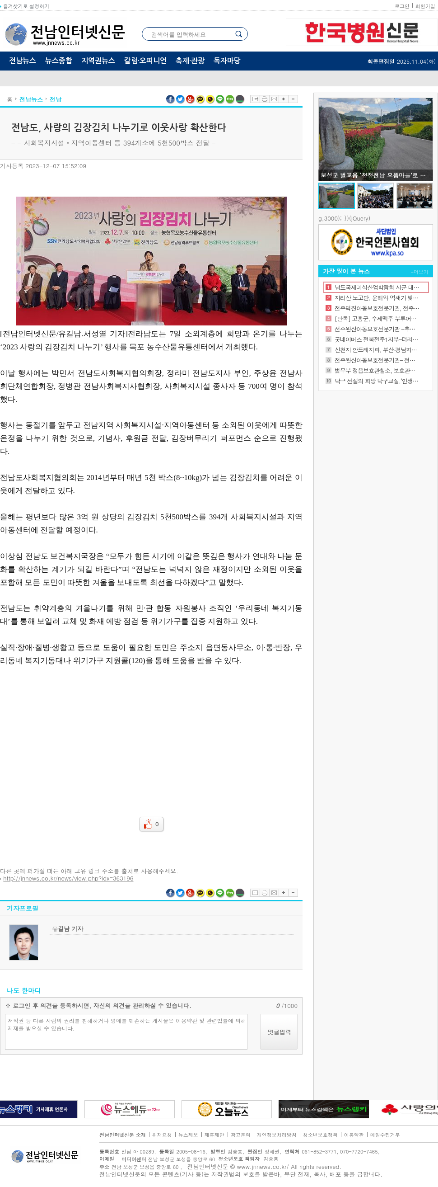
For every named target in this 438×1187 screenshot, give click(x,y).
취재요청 (162, 1134)
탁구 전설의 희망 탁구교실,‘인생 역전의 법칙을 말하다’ (377, 381)
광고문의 (241, 1134)
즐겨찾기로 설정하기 (24, 6)
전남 (55, 99)
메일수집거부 (385, 1134)
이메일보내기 (274, 99)
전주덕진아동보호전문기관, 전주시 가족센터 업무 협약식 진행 (377, 308)
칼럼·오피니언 (145, 60)
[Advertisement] (151, 735)
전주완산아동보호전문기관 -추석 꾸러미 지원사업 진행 (377, 329)
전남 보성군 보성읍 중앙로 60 (165, 1159)
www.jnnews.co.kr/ (263, 1166)
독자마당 (227, 60)
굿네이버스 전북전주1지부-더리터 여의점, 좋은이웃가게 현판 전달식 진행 (377, 339)
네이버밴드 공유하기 (240, 99)
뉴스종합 (58, 60)
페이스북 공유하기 (170, 99)
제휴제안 (214, 1134)
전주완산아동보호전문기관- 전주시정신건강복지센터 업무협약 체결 (377, 360)
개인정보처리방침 (277, 1134)
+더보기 (420, 271)
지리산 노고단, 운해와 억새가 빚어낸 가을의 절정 (377, 297)
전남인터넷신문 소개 (122, 1134)
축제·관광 (190, 60)
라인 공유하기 (220, 99)
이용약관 (354, 1134)
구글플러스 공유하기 (190, 99)
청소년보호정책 (320, 1134)
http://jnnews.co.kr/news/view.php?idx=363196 (68, 878)
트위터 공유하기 (180, 99)
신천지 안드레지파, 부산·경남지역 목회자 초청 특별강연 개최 (377, 349)
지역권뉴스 (98, 60)
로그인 (402, 6)
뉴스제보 (188, 1134)
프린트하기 (264, 99)
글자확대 (283, 99)
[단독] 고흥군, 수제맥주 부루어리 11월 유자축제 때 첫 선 (377, 318)
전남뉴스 (22, 60)
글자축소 (293, 99)
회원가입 (425, 6)
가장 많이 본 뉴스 (346, 271)
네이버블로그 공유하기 (230, 99)
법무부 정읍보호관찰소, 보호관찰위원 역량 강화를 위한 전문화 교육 (377, 370)
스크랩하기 (255, 99)
